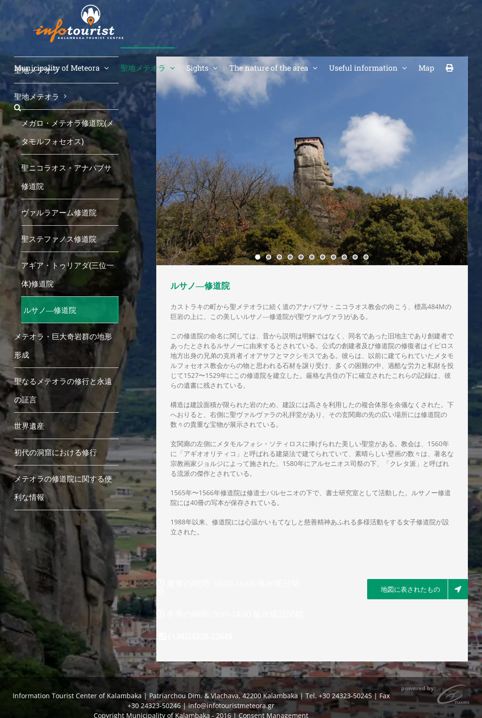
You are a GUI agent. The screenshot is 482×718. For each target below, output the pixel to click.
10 (355, 257)
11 (366, 257)
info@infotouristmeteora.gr (231, 705)
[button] (17, 106)
